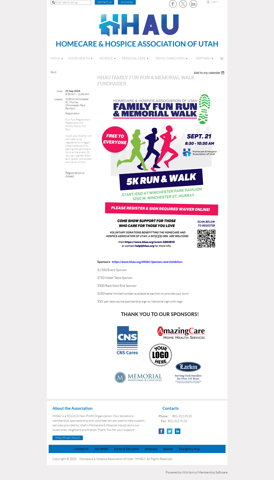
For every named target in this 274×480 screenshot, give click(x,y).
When (59, 91)
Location (58, 99)
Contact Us (81, 449)
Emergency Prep (189, 449)
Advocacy (151, 449)
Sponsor (168, 449)
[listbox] (210, 72)
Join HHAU (127, 2)
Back (54, 72)
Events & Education (126, 449)
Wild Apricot (189, 472)
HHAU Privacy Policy (67, 438)
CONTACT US (104, 2)
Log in (214, 1)
